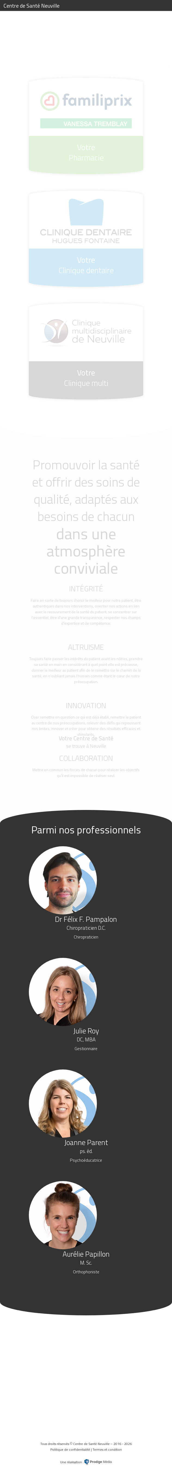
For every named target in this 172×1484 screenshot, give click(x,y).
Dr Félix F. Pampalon (86, 926)
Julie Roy (86, 1038)
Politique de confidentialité (70, 1449)
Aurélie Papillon (86, 1261)
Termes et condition (107, 1449)
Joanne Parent (86, 1150)
